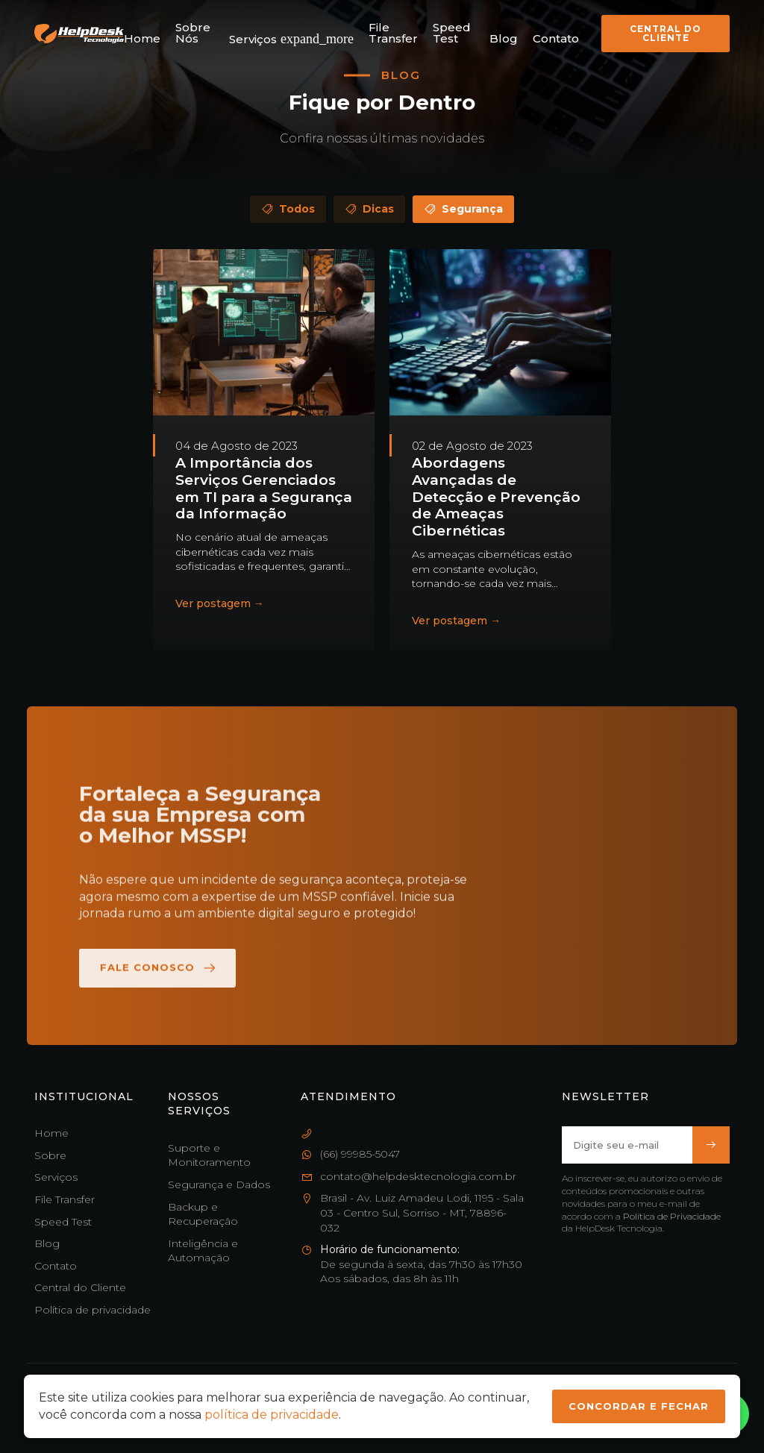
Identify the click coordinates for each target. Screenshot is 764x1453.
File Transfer (393, 33)
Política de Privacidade (672, 1216)
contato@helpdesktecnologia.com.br (408, 1177)
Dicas (369, 209)
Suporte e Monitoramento (209, 1155)
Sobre (50, 1155)
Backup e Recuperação (203, 1214)
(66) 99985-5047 (350, 1154)
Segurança (463, 209)
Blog (503, 38)
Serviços (291, 38)
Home (142, 38)
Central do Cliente (665, 33)
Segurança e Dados (219, 1184)
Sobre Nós (192, 33)
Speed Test (452, 33)
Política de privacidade (92, 1310)
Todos (288, 209)
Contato (556, 38)
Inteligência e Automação (203, 1251)
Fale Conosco (158, 989)
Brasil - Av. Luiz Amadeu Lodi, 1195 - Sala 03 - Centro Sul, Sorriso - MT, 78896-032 (412, 1213)
